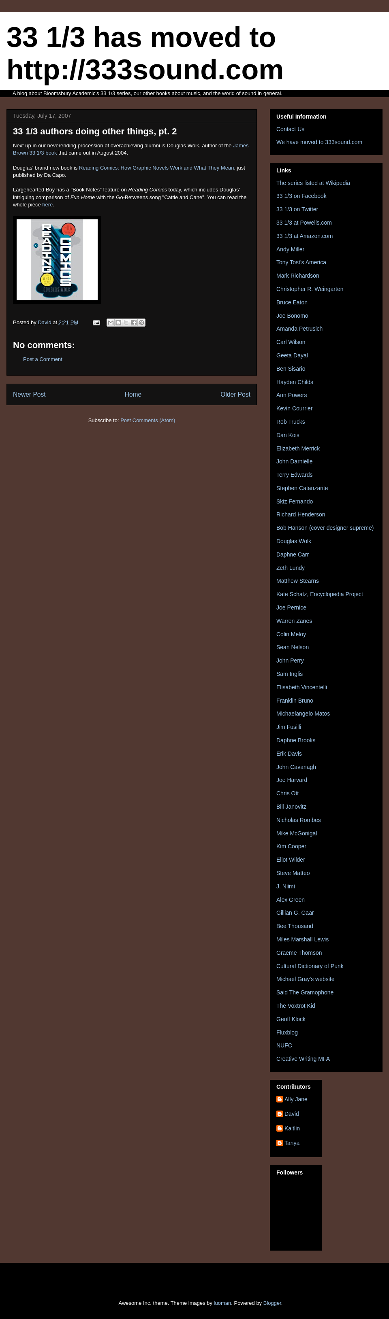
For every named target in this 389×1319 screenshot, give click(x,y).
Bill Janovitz (291, 806)
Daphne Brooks (296, 740)
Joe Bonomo (292, 315)
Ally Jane (296, 1099)
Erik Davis (289, 753)
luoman (222, 1303)
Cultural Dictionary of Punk (310, 966)
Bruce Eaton (292, 302)
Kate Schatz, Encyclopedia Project (319, 594)
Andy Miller (290, 249)
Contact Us (290, 129)
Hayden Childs (294, 382)
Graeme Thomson (299, 952)
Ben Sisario (291, 368)
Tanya (291, 1143)
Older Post (235, 394)
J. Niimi (285, 886)
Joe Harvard (291, 780)
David (291, 1114)
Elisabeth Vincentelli (301, 687)
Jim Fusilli (288, 727)
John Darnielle (294, 461)
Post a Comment (42, 359)
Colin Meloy (291, 634)
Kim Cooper (291, 846)
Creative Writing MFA (303, 1059)
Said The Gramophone (304, 992)
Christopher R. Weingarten (309, 289)
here (47, 205)
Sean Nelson (292, 647)
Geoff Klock (291, 1019)
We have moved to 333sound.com (319, 142)
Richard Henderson (300, 514)
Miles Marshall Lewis (302, 939)
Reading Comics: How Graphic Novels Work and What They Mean (156, 168)
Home (133, 394)
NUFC (284, 1045)
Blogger (272, 1303)
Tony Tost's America (301, 262)
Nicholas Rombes (298, 820)
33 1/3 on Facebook (301, 196)
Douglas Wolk (293, 541)
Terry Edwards (294, 475)
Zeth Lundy (290, 568)
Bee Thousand (294, 926)
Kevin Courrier (294, 408)
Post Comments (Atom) (147, 420)
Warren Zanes (294, 621)
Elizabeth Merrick (298, 448)
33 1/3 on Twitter (297, 209)
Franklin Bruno (294, 700)
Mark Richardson (297, 275)
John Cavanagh (296, 767)
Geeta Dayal (292, 355)
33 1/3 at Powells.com (304, 222)
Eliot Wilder (290, 859)
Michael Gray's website (305, 979)
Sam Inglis (289, 674)
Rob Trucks (290, 421)
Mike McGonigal (296, 833)
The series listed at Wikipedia (313, 183)
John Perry (290, 660)
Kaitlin (292, 1128)
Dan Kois (287, 435)
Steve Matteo (293, 873)
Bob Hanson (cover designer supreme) (325, 528)
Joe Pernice (291, 607)
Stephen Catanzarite (302, 488)
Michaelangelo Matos (303, 713)
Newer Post (29, 394)
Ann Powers (291, 395)
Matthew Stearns (297, 581)
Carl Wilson (291, 342)
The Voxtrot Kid (295, 1006)
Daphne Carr (292, 554)
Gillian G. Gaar (295, 912)
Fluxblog (287, 1032)
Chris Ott (287, 793)
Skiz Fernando (294, 501)
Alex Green (290, 899)
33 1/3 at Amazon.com (304, 236)
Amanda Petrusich (299, 328)
